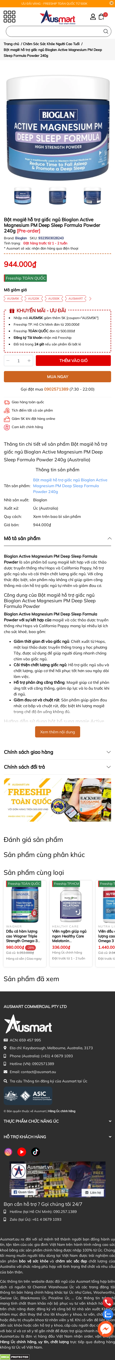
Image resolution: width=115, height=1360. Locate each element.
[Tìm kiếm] (106, 31)
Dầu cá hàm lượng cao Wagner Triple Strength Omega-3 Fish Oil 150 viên (22, 938)
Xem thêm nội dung (57, 731)
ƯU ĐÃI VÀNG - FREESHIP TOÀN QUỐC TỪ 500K (54, 3)
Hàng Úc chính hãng (61, 1111)
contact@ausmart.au (38, 1071)
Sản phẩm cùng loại (34, 872)
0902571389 (56, 389)
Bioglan (21, 238)
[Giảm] (8, 360)
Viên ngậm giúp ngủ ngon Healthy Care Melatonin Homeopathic (69, 938)
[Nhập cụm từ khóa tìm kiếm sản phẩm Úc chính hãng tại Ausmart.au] (58, 31)
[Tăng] (29, 360)
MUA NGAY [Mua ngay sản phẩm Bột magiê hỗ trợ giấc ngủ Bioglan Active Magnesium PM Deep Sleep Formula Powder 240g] (57, 376)
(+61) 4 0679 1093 (57, 1056)
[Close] (111, 3)
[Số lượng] (18, 360)
